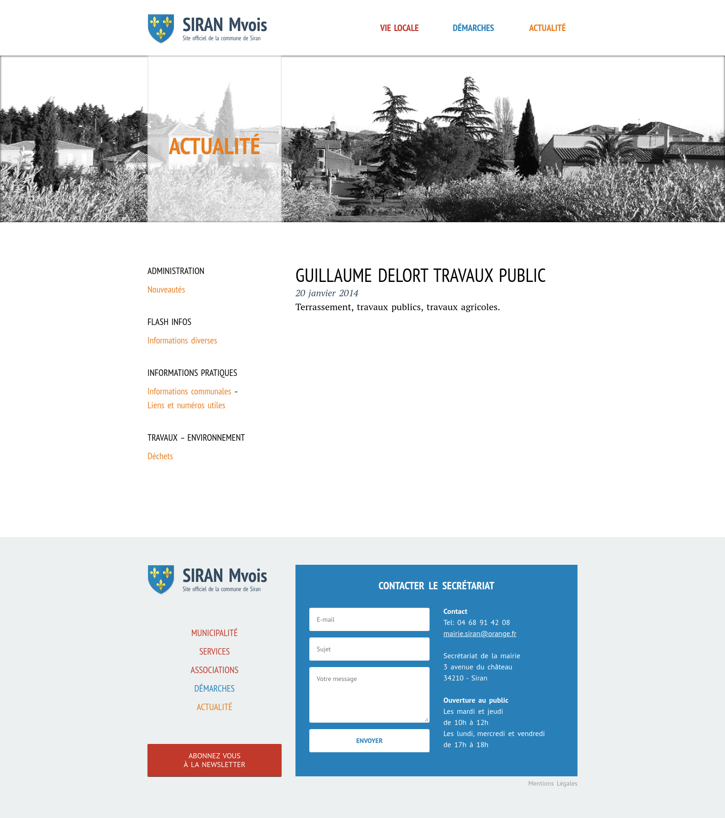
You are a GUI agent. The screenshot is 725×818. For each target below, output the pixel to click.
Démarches (473, 28)
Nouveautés (166, 289)
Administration (175, 271)
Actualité (547, 28)
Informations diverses (182, 340)
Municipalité (214, 633)
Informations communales (189, 391)
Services (214, 651)
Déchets (160, 456)
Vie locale (399, 28)
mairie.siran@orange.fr (479, 633)
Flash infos (169, 322)
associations (214, 670)
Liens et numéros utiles (186, 405)
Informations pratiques (192, 373)
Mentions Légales (553, 783)
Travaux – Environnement (196, 437)
